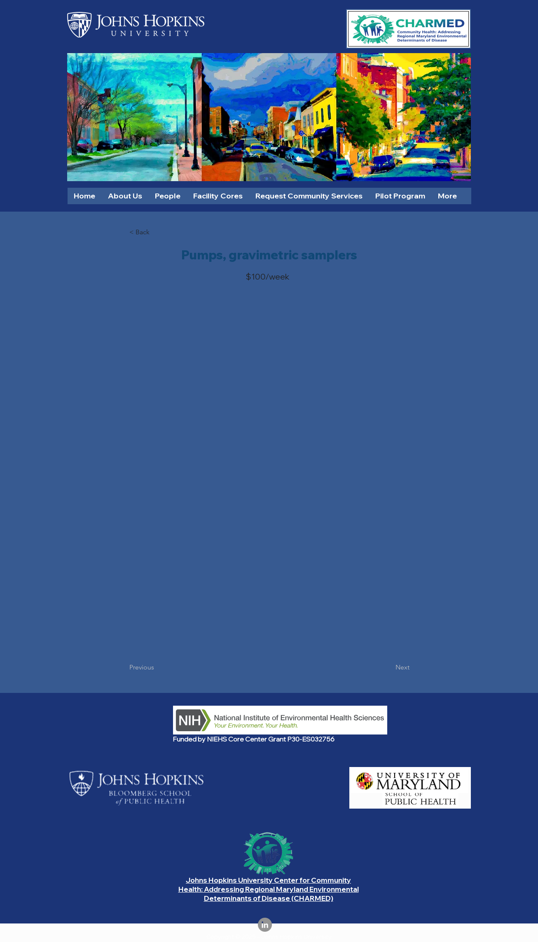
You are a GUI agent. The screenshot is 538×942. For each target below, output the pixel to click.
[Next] (388, 667)
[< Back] (156, 232)
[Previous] (156, 667)
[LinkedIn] (265, 925)
